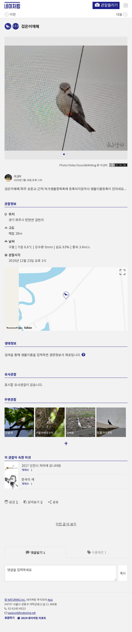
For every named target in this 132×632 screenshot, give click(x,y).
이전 (10, 14)
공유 (53, 502)
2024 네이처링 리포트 (31, 618)
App (50, 599)
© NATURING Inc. (15, 599)
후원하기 (10, 618)
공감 (10, 502)
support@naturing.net (22, 613)
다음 (121, 14)
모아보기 (31, 502)
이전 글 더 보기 (66, 524)
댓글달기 (35, 552)
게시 (123, 573)
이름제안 (96, 552)
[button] (64, 154)
